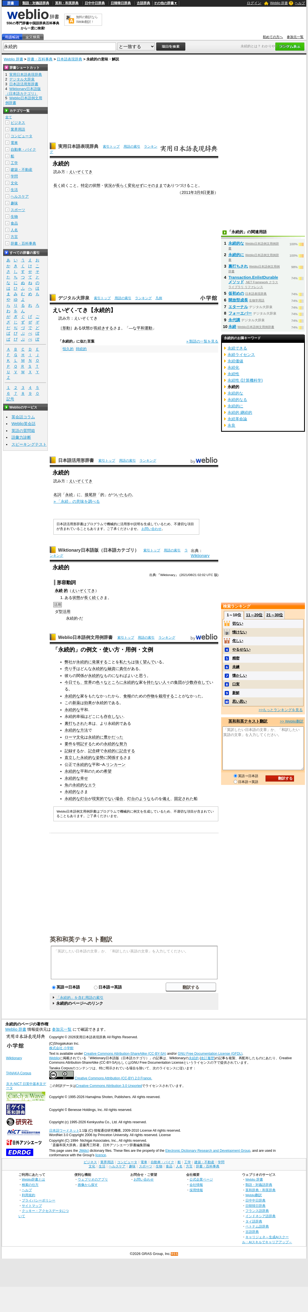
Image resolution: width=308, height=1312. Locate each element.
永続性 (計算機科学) (245, 380)
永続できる (237, 348)
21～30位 (274, 615)
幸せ (84, 778)
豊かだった (113, 737)
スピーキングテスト (29, 444)
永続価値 (235, 361)
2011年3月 (190, 192)
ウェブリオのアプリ (93, 1179)
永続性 (233, 374)
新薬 (76, 702)
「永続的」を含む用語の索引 (79, 997)
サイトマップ (32, 1205)
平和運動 (144, 328)
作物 (151, 696)
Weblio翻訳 (253, 1195)
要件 (68, 744)
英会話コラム (23, 417)
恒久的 (68, 349)
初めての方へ (273, 37)
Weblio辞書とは (33, 1179)
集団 (178, 682)
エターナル (238, 307)
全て (8, 117)
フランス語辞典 (257, 1210)
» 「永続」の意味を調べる (76, 501)
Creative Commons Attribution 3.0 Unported (109, 1086)
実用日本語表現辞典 (78, 146)
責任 (123, 668)
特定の (87, 185)
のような (143, 798)
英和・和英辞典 (67, 3)
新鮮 (236, 693)
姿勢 (100, 757)
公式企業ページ (201, 1179)
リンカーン (115, 764)
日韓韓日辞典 (121, 3)
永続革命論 (237, 419)
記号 (10, 399)
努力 (123, 744)
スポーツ (18, 210)
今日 (68, 682)
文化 (80, 737)
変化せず (135, 185)
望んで (149, 662)
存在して (201, 682)
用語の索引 (132, 146)
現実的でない (103, 798)
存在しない (113, 716)
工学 (14, 163)
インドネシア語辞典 (260, 1216)
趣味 (14, 203)
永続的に (84, 662)
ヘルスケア (20, 196)
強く (139, 662)
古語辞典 (143, 3)
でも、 (78, 682)
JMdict (84, 1151)
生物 (14, 216)
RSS (174, 1254)
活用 (66, 611)
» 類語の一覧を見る (202, 341)
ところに (115, 682)
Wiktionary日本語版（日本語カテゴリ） (98, 550)
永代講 (234, 320)
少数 (190, 682)
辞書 (10, 3)
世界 (88, 682)
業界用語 (18, 129)
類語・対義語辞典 (35, 3)
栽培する (166, 696)
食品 (14, 223)
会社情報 (196, 1184)
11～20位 (254, 615)
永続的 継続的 (240, 412)
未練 (236, 667)
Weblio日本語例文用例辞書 (85, 637)
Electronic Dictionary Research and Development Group (207, 1151)
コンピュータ (21, 136)
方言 (14, 237)
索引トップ (111, 146)
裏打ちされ (74, 723)
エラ (92, 785)
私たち (125, 662)
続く (96, 597)
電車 (14, 143)
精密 (236, 658)
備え (166, 798)
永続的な (100, 668)
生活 (14, 190)
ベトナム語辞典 (257, 1226)
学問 (14, 176)
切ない (237, 623)
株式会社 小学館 (61, 1048)
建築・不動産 (21, 169)
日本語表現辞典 (69, 59)
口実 (236, 684)
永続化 (233, 367)
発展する (100, 662)
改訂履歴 (207, 1058)
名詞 (57, 494)
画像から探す (88, 1184)
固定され (182, 798)
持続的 (81, 349)
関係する (115, 757)
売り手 (70, 668)
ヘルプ (300, 3)
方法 (84, 730)
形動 (66, 328)
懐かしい (239, 675)
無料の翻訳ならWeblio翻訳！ (87, 19)
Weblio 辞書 (279, 3)
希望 (108, 771)
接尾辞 (90, 494)
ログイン (254, 3)
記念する (127, 751)
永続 (69, 494)
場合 (119, 798)
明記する (84, 744)
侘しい (237, 641)
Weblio (54, 1058)
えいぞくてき (81, 171)
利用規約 (28, 1195)
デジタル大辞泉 (73, 298)
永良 (231, 425)
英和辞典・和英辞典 (260, 1190)
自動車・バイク (23, 149)
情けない (239, 632)
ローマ (70, 737)
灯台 (84, 798)
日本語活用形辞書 (76, 460)
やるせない (241, 649)
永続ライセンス (241, 354)
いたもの (124, 494)
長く (57, 185)
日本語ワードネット (64, 1130)
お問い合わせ (151, 528)
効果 (88, 702)
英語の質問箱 (23, 430)
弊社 (68, 662)
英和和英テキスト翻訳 (81, 939)
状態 (76, 597)
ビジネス (18, 123)
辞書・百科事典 (40, 59)
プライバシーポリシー (38, 1200)
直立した (72, 757)
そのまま (155, 185)
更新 (210, 192)
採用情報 (196, 1190)
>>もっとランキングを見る (281, 710)
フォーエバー (240, 313)
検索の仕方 (30, 1184)
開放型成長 (238, 300)
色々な (102, 682)
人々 (166, 682)
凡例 (158, 298)
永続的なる (237, 399)
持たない (154, 682)
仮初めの (236, 293)
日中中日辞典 (95, 3)
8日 (203, 192)
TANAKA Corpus (18, 1073)
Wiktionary (200, 555)
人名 (14, 230)
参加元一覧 (295, 37)
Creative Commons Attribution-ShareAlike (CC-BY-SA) (125, 1054)
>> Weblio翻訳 (291, 721)
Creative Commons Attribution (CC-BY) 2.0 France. (113, 1078)
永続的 (194, 1058)
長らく (122, 185)
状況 (108, 185)
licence (100, 1155)
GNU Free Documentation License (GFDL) (210, 1054)
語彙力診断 (21, 437)
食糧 (127, 696)
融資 (111, 668)
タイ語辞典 (253, 1221)
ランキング (143, 298)
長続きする (103, 328)
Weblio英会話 (23, 423)
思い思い (239, 701)
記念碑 (94, 751)
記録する (72, 751)
